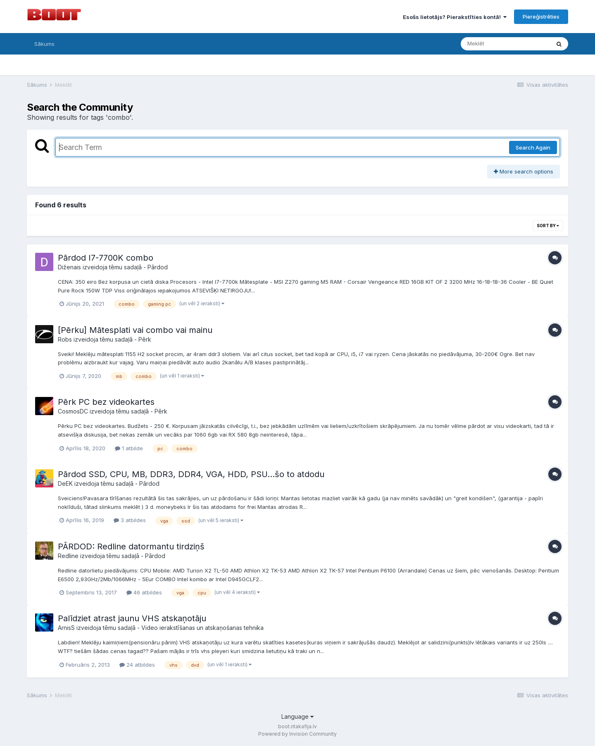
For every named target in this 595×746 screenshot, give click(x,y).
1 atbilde (129, 448)
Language (297, 716)
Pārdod (158, 267)
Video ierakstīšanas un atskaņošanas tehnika (202, 627)
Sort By (548, 225)
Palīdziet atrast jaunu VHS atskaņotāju (132, 618)
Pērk (144, 339)
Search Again (533, 147)
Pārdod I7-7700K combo (105, 258)
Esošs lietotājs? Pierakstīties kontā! (455, 17)
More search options (523, 171)
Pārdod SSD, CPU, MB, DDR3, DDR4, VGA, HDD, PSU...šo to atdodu (191, 474)
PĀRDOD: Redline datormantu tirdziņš (131, 546)
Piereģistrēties (541, 16)
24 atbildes (137, 664)
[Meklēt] (505, 43)
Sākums (44, 43)
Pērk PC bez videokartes (106, 402)
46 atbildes (144, 592)
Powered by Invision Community (297, 734)
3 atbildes (130, 520)
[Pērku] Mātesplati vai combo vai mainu (135, 330)
